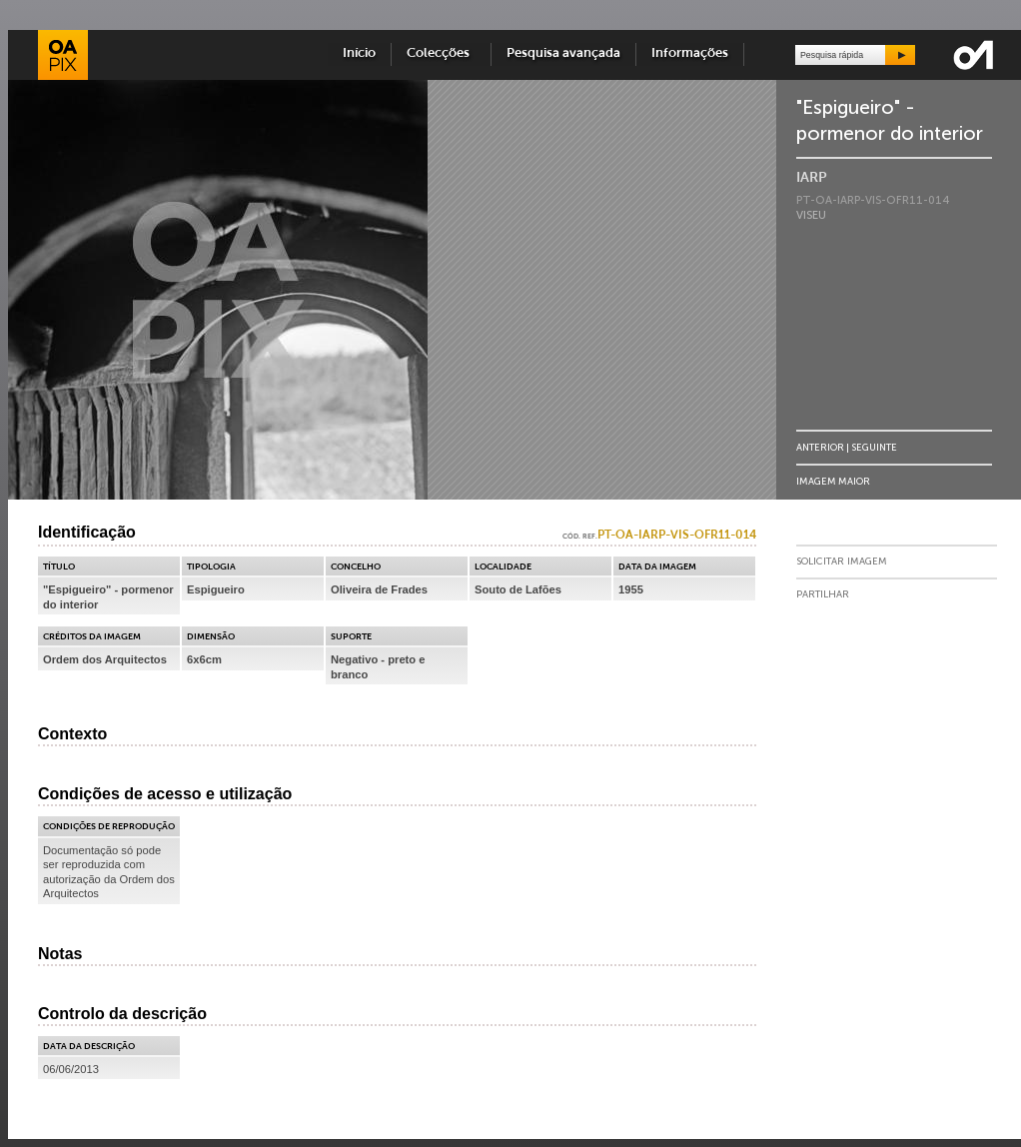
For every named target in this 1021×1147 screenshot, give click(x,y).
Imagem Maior (833, 481)
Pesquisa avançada (563, 53)
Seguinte (874, 447)
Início (359, 53)
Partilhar (822, 594)
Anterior (820, 447)
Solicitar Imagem (841, 562)
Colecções (441, 53)
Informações (689, 53)
